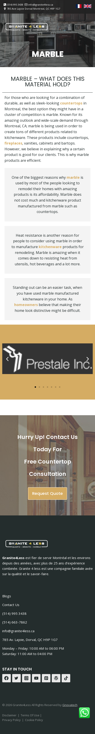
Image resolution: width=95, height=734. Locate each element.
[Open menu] (88, 26)
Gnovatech (69, 705)
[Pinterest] (46, 678)
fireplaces (13, 143)
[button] (7, 359)
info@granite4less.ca (18, 631)
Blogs (6, 596)
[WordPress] (56, 678)
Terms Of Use (30, 715)
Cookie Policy (34, 720)
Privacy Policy (11, 720)
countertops (71, 103)
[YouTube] (36, 678)
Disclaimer (9, 715)
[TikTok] (66, 678)
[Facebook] (6, 678)
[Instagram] (26, 678)
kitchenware (50, 246)
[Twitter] (16, 678)
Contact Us (10, 604)
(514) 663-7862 (14, 622)
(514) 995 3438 (14, 613)
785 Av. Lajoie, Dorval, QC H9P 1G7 (30, 639)
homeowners (26, 304)
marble (73, 177)
